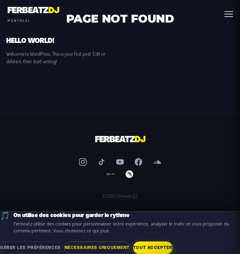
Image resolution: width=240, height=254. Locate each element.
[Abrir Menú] (229, 14)
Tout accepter (152, 248)
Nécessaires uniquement (97, 248)
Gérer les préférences (30, 248)
